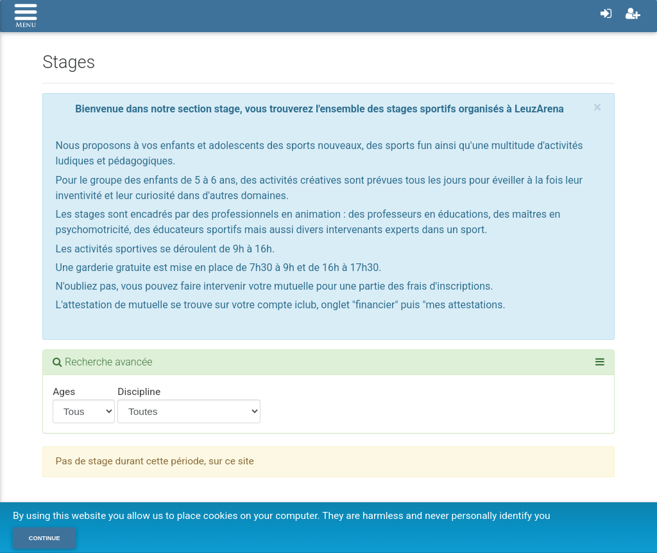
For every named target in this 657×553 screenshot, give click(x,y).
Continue (44, 538)
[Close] (597, 107)
